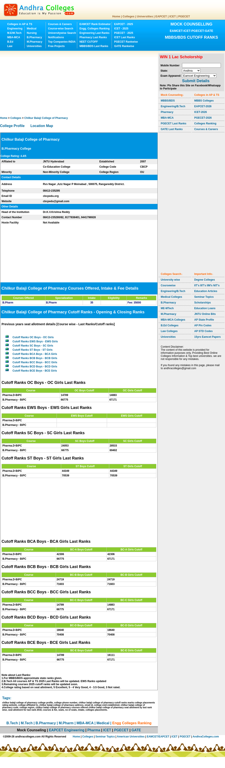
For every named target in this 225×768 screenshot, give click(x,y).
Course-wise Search (60, 28)
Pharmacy (167, 112)
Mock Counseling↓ (172, 94)
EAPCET (161, 16)
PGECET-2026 (203, 117)
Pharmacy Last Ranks (93, 37)
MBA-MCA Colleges (173, 319)
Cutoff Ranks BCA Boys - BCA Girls (34, 354)
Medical (31, 28)
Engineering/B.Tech (173, 106)
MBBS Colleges (204, 100)
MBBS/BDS (168, 100)
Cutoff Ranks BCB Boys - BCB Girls (34, 358)
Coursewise (168, 285)
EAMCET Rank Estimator (95, 24)
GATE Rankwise (124, 46)
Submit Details (195, 81)
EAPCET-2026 (203, 106)
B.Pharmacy (34, 37)
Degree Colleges (204, 279)
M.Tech (27, 723)
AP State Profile (204, 319)
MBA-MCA (13, 37)
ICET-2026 (200, 112)
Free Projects (56, 46)
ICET (172, 16)
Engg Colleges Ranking (132, 723)
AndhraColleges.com (206, 736)
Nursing (32, 32)
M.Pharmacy (34, 41)
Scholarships (202, 302)
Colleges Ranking (205, 123)
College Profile (12, 126)
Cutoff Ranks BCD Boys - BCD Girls (34, 366)
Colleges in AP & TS (19, 24)
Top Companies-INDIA (62, 41)
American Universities (131, 736)
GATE (136, 730)
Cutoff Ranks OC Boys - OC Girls (33, 337)
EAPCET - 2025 (123, 24)
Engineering (14, 28)
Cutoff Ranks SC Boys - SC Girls (32, 345)
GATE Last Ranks (172, 129)
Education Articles (205, 291)
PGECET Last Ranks (173, 123)
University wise (170, 279)
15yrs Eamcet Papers (207, 336)
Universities (145, 16)
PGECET (184, 16)
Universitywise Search (62, 32)
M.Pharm (66, 723)
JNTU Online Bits (205, 314)
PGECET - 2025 (123, 32)
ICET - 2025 (121, 28)
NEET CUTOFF (88, 41)
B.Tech (12, 723)
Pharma (93, 730)
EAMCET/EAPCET (158, 736)
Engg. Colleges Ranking (94, 28)
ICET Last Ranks (124, 37)
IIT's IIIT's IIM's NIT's (207, 285)
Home (116, 16)
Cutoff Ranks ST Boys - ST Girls (32, 349)
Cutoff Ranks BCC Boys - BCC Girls (34, 362)
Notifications (56, 37)
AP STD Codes (203, 331)
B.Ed (10, 41)
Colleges (128, 16)
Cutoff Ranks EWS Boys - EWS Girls (35, 341)
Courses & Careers (60, 24)
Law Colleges (169, 331)
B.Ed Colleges (170, 325)
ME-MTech (167, 308)
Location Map (41, 126)
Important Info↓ (203, 274)
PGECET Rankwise (126, 41)
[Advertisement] (54, 83)
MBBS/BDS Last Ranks (93, 46)
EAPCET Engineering (66, 730)
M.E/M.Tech (14, 32)
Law (9, 46)
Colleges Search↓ (171, 274)
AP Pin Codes (202, 325)
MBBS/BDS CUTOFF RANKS (191, 37)
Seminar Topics (204, 296)
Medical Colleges (171, 296)
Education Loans (205, 308)
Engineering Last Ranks (94, 32)
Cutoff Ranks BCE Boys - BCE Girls (34, 370)
